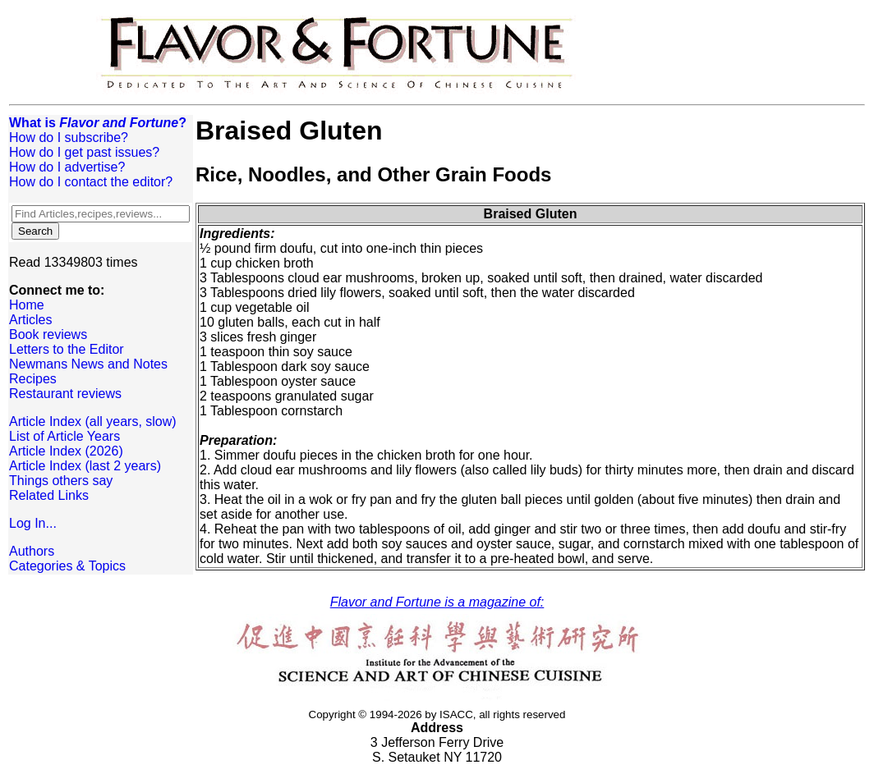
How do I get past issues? (84, 152)
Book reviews (48, 334)
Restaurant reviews (65, 394)
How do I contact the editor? (90, 182)
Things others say (61, 481)
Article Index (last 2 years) (85, 466)
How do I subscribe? (68, 137)
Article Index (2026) (66, 451)
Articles (30, 320)
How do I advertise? (67, 167)
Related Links (49, 495)
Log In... (33, 523)
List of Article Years (64, 436)
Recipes (33, 379)
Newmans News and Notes (88, 364)
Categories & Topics (67, 566)
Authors (31, 551)
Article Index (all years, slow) (93, 421)
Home (26, 305)
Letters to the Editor (66, 349)
